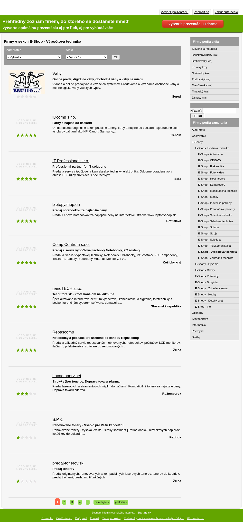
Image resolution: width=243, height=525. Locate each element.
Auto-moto (198, 129)
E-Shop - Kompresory (211, 184)
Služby (196, 337)
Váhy (57, 73)
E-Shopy (197, 142)
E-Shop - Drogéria (206, 282)
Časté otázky (64, 518)
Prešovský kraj (201, 79)
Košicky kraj (199, 67)
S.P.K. (57, 419)
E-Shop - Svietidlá (209, 239)
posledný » (121, 502)
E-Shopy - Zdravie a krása (211, 288)
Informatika (199, 324)
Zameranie (13, 50)
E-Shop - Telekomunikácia (214, 245)
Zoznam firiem (100, 512)
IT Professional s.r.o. (70, 161)
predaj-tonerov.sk (67, 463)
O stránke (47, 518)
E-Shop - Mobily (208, 196)
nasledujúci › (102, 502)
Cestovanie (199, 135)
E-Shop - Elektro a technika (212, 148)
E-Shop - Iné (203, 306)
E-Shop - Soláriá (208, 227)
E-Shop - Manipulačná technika (217, 190)
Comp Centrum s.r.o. (71, 244)
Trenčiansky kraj (202, 85)
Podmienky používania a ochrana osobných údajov (154, 518)
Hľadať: (196, 110)
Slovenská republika (204, 48)
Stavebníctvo (200, 318)
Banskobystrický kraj (204, 54)
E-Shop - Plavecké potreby (215, 203)
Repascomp (63, 332)
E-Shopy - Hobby (205, 294)
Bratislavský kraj (202, 61)
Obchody (197, 312)
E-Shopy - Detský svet (209, 300)
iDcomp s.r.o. (64, 117)
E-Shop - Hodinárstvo (211, 178)
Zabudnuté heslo (226, 12)
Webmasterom (195, 518)
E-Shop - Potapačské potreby (216, 209)
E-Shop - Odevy (205, 270)
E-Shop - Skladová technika (215, 221)
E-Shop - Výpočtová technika (217, 251)
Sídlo (69, 50)
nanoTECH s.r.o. (67, 288)
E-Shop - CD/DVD (209, 160)
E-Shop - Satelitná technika (215, 215)
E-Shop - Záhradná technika (215, 257)
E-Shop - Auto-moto (210, 154)
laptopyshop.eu (66, 204)
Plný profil (81, 518)
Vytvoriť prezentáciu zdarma (192, 24)
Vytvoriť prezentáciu (174, 12)
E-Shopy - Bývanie (206, 263)
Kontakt (94, 518)
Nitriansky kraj (200, 73)
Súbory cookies (112, 518)
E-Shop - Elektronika (211, 166)
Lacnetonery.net (66, 376)
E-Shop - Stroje (207, 233)
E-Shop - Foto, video (211, 172)
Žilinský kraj (199, 97)
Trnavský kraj (200, 91)
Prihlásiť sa (201, 12)
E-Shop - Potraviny (207, 276)
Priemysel (198, 331)
